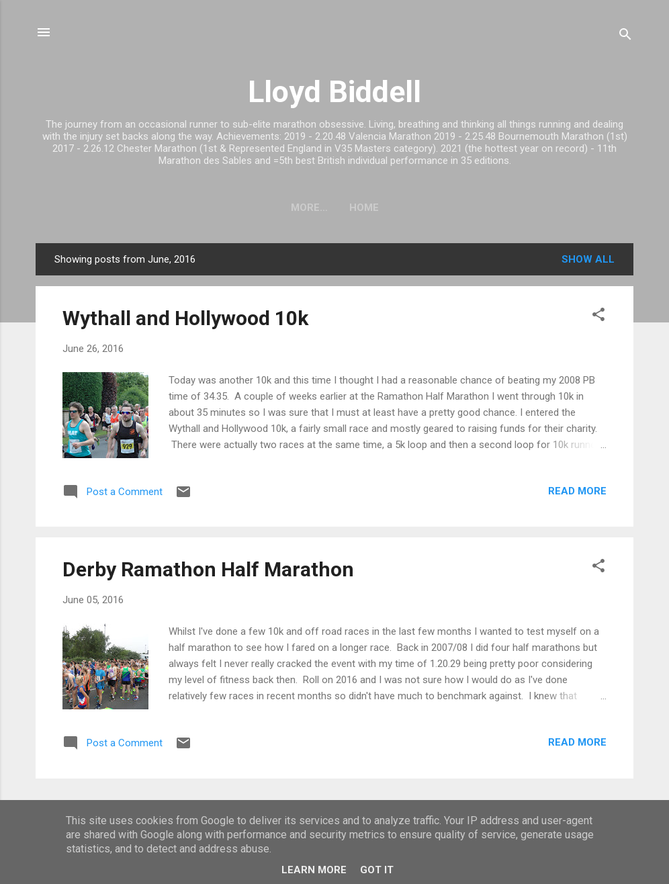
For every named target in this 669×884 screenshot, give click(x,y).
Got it (377, 870)
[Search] (625, 36)
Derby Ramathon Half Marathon (208, 569)
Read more (577, 491)
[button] (598, 316)
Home (334, 208)
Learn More (314, 870)
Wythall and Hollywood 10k (185, 318)
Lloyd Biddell (334, 91)
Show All (588, 259)
